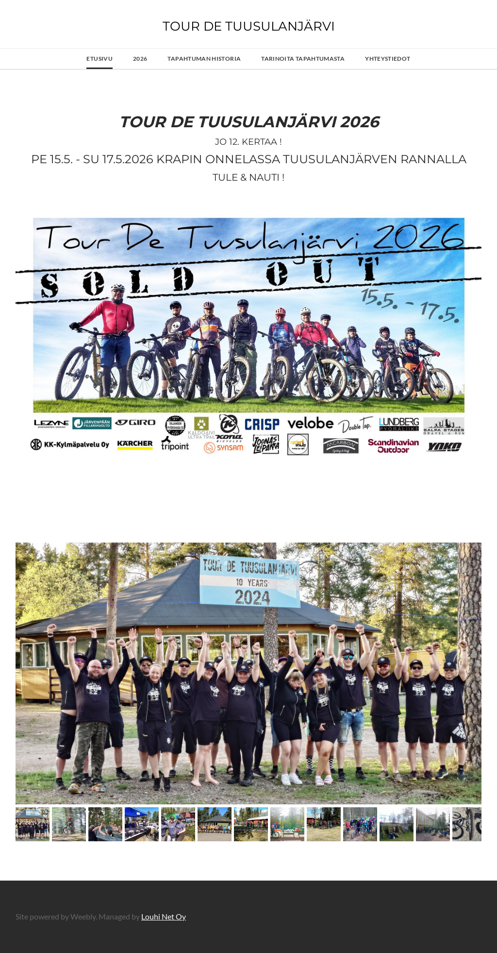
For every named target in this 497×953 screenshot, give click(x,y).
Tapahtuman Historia (204, 58)
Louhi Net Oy (163, 916)
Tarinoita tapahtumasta (303, 58)
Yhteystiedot (387, 58)
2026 (140, 58)
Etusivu (99, 58)
